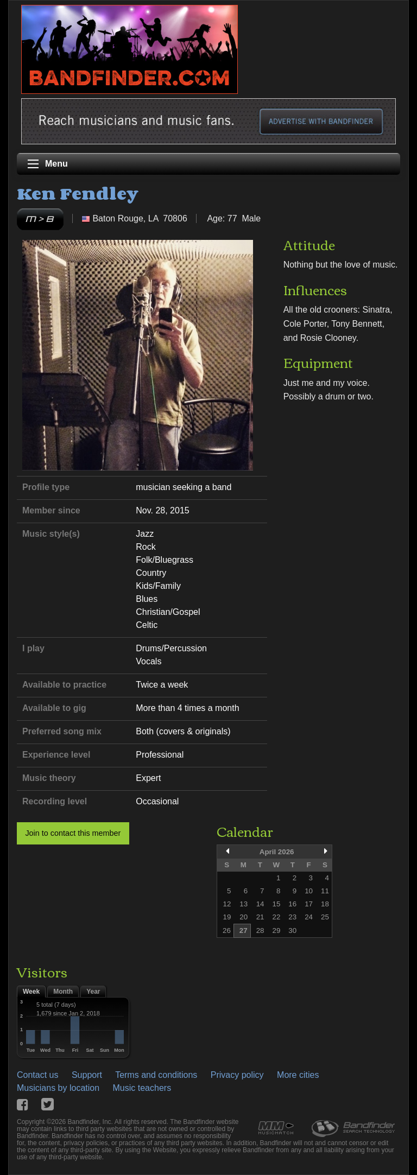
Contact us (37, 1074)
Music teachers (142, 1088)
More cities (298, 1074)
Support (87, 1074)
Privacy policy (237, 1074)
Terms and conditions (156, 1074)
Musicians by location (58, 1088)
